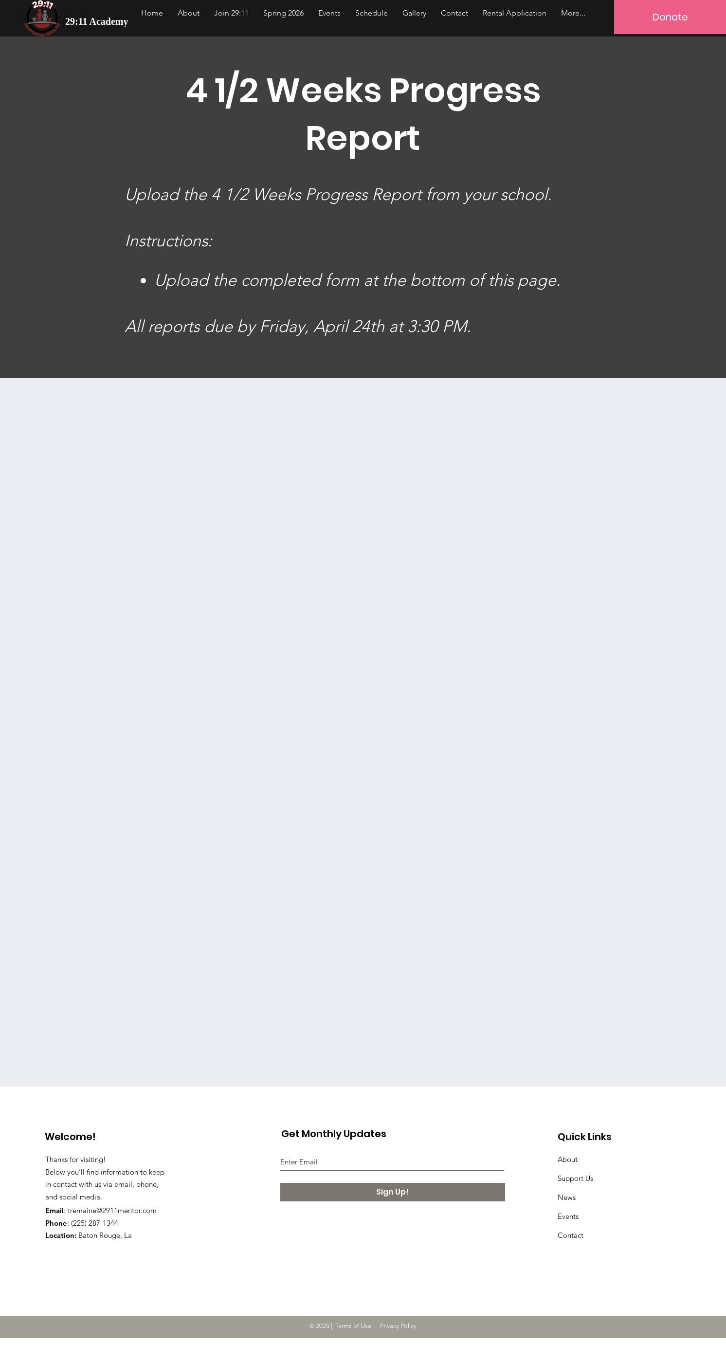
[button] (231, 13)
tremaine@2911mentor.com (112, 1210)
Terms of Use (353, 1325)
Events (568, 1216)
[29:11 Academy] (98, 21)
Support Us (575, 1178)
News (567, 1197)
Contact (570, 1235)
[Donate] (670, 17)
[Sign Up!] (392, 1192)
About (568, 1159)
